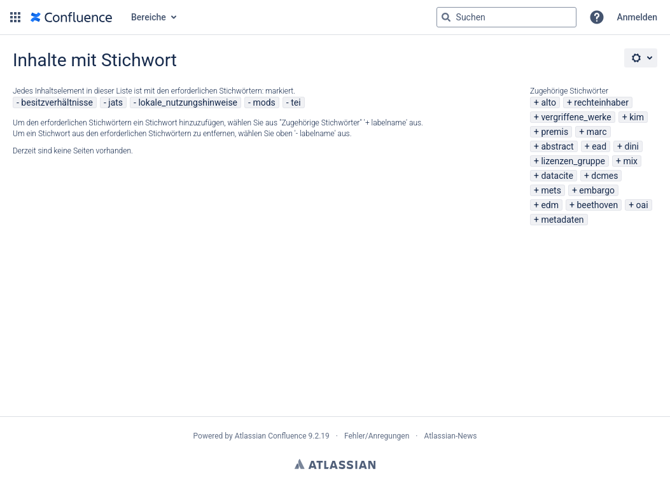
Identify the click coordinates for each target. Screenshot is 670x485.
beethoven (597, 205)
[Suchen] (446, 17)
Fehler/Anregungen (376, 436)
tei (295, 102)
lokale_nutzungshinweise (187, 102)
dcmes (604, 176)
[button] (15, 17)
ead (599, 146)
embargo (597, 190)
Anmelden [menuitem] (637, 17)
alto (548, 102)
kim (636, 117)
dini (631, 146)
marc (597, 132)
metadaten (562, 219)
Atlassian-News (450, 436)
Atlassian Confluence (271, 436)
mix (630, 161)
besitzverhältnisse (57, 102)
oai (642, 205)
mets (551, 190)
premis (554, 132)
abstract (557, 146)
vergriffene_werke (576, 117)
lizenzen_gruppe (573, 161)
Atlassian (335, 464)
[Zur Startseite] (71, 17)
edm (550, 205)
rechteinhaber (601, 102)
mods (264, 102)
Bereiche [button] (148, 17)
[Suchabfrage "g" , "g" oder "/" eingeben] (506, 17)
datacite (557, 176)
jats (115, 102)
